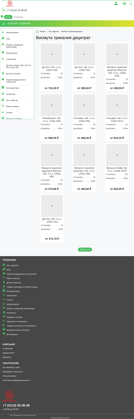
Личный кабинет (9, 376)
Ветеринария (11, 53)
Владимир (18, 17)
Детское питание (13, 74)
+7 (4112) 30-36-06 (17, 10)
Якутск (8, 17)
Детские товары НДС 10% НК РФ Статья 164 (18, 66)
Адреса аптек (8, 353)
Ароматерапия (12, 33)
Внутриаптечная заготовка (18, 330)
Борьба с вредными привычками (14, 46)
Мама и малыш (12, 106)
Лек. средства (12, 100)
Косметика (10, 94)
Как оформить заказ (11, 367)
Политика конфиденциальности (16, 380)
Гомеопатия (11, 59)
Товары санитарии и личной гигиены (22, 287)
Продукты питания (14, 119)
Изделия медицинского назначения (16, 81)
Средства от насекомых (17, 321)
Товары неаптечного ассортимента (21, 326)
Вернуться (85, 249)
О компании (8, 348)
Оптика (9, 113)
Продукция (9, 260)
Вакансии (7, 357)
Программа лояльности (13, 372)
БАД (8, 39)
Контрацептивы (12, 88)
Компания (9, 344)
